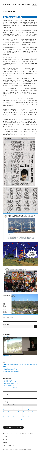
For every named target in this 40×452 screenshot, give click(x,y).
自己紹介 (5, 439)
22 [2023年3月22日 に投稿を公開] (18, 413)
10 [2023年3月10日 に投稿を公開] (28, 409)
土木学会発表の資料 (7, 355)
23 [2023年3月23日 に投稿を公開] (23, 413)
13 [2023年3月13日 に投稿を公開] (8, 411)
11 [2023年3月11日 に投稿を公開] (32, 409)
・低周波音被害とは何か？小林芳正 (11, 369)
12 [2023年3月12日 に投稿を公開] (3, 411)
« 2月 (18, 419)
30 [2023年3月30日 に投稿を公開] (23, 416)
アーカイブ (6, 394)
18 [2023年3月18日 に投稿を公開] (32, 411)
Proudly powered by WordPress (25, 449)
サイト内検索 (6, 324)
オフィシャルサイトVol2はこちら (13, 427)
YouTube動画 (6, 336)
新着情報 (11, 317)
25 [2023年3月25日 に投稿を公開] (33, 413)
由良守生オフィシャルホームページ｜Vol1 (16, 4)
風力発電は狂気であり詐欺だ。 (11, 387)
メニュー (34, 4)
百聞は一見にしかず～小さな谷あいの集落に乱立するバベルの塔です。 (18, 433)
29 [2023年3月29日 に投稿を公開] (18, 416)
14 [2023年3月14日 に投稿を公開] (13, 411)
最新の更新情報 (7, 378)
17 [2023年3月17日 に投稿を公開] (28, 411)
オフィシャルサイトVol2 (8, 445)
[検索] (35, 326)
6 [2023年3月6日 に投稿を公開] (8, 409)
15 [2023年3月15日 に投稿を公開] (18, 411)
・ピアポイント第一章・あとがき (10, 368)
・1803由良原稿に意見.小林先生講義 (11, 371)
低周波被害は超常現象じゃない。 (11, 383)
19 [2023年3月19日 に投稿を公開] (3, 413)
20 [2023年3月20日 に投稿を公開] (8, 413)
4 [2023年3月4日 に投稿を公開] (32, 407)
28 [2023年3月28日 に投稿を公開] (13, 416)
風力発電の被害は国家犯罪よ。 (14, 17)
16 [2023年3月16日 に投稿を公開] (23, 411)
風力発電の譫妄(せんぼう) (10, 381)
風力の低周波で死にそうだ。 (10, 385)
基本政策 (5, 442)
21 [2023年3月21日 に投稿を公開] (13, 413)
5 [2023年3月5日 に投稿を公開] (3, 409)
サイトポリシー (6, 436)
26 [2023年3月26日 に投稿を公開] (4, 416)
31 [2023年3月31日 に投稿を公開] (28, 416)
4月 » (21, 419)
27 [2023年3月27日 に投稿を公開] (8, 416)
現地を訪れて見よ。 (8, 380)
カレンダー (6, 401)
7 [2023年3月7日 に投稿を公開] (13, 409)
